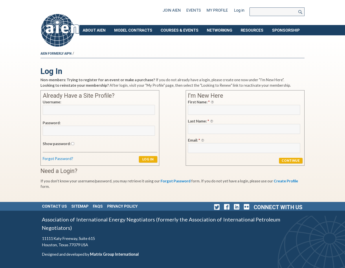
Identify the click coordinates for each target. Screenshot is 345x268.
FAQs (98, 206)
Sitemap (79, 206)
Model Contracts (133, 30)
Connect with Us (278, 207)
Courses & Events (179, 30)
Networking (219, 30)
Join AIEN (172, 10)
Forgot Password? (58, 158)
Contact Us (54, 206)
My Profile (217, 10)
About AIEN (94, 30)
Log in (239, 10)
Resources (252, 30)
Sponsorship (286, 30)
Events (193, 10)
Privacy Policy (122, 206)
